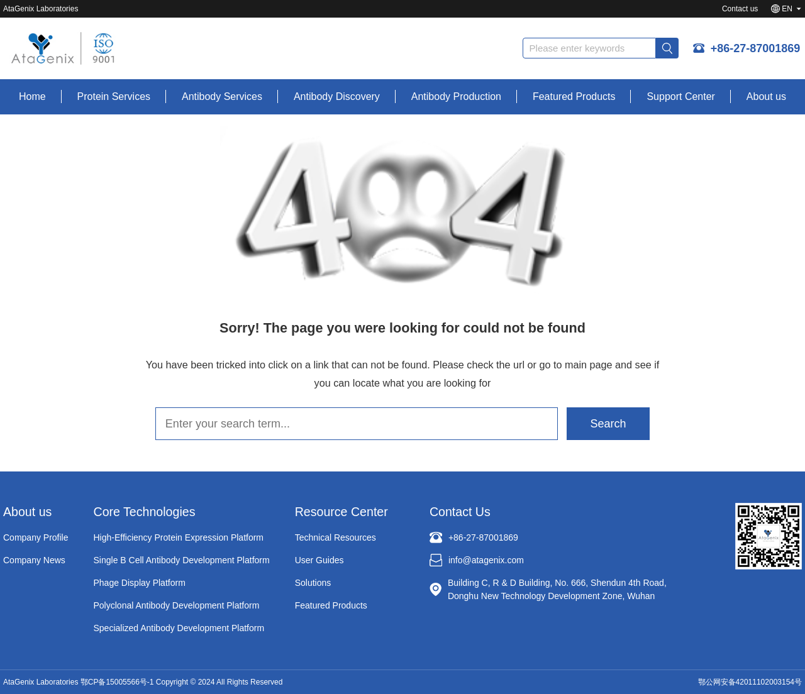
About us (766, 96)
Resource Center (341, 512)
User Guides (319, 560)
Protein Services (114, 96)
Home (32, 96)
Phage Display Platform (140, 583)
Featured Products (574, 96)
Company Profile (36, 537)
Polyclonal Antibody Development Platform (177, 605)
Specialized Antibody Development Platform (179, 628)
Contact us (740, 8)
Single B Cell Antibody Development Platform (182, 560)
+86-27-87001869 (757, 49)
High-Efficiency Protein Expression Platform (179, 537)
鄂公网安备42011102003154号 (750, 682)
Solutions (313, 583)
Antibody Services (222, 96)
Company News (34, 560)
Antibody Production (456, 96)
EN (787, 8)
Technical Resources (335, 537)
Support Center (681, 96)
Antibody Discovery (337, 96)
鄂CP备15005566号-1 (117, 682)
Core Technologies (145, 512)
